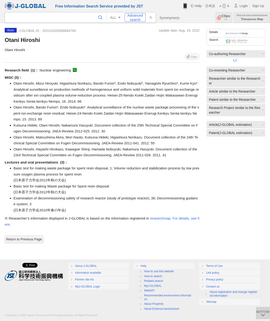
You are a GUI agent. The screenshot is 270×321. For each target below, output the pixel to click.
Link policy (212, 272)
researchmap (160, 218)
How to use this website (159, 271)
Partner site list (84, 279)
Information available (88, 272)
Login (243, 6)
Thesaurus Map (251, 17)
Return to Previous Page (24, 239)
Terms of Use (214, 266)
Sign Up (258, 6)
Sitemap (211, 301)
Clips (226, 17)
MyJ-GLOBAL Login (87, 286)
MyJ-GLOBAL (153, 285)
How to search (153, 276)
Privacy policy (214, 279)
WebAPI (149, 290)
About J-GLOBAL (86, 266)
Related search (153, 281)
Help (198, 6)
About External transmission (161, 308)
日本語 (210, 6)
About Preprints (154, 304)
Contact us (213, 286)
